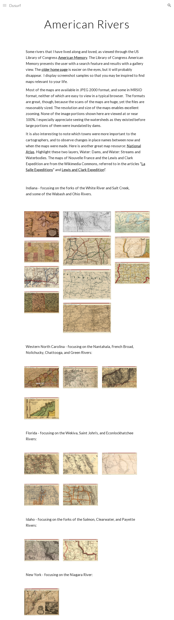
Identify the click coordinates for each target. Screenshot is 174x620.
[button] (4, 5)
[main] (87, 24)
